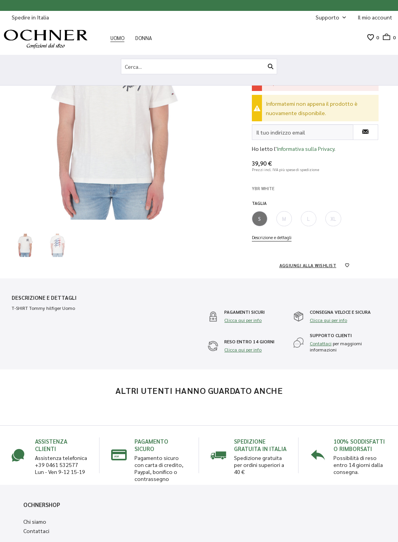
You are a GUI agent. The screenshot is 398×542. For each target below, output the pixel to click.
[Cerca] (270, 66)
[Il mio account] (375, 17)
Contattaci (321, 343)
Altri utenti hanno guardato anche (199, 390)
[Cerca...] (199, 66)
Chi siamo (34, 521)
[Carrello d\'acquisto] (387, 37)
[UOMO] (117, 38)
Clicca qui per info (243, 320)
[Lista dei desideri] (370, 37)
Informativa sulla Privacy (305, 148)
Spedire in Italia (30, 17)
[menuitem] (375, 17)
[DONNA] (143, 38)
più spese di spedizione (299, 169)
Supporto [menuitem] (328, 17)
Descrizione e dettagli (272, 237)
